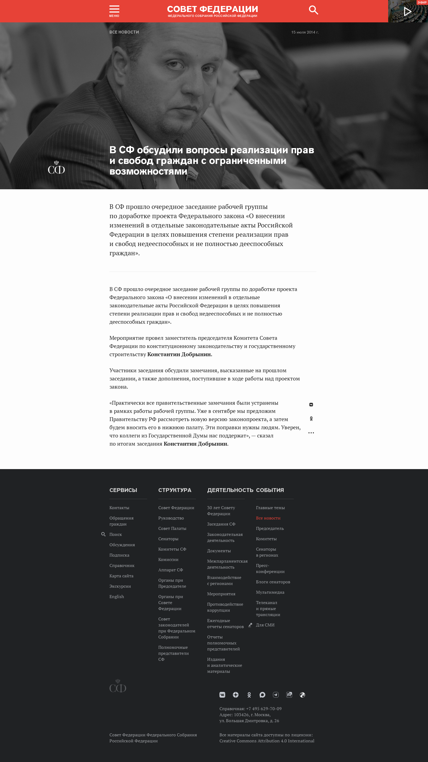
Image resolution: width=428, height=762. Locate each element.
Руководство (171, 518)
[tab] (311, 422)
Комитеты (266, 538)
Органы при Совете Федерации (170, 602)
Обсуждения (122, 544)
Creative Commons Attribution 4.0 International (266, 740)
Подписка (119, 555)
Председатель (270, 528)
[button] (114, 11)
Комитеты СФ (172, 549)
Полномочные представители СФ (173, 653)
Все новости (124, 32)
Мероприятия (221, 593)
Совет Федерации (176, 507)
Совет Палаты (172, 528)
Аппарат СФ (170, 569)
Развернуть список (311, 433)
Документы (219, 550)
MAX (262, 695)
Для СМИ (265, 625)
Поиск (115, 534)
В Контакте (311, 404)
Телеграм (276, 695)
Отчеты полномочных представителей (223, 643)
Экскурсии (120, 586)
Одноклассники (311, 418)
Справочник (122, 565)
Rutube (289, 695)
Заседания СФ (221, 524)
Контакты (119, 507)
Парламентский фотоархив (302, 695)
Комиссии (168, 559)
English (116, 596)
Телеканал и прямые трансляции (268, 608)
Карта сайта (121, 575)
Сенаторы (168, 538)
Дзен (236, 695)
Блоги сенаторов (273, 581)
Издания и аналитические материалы (224, 665)
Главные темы (270, 507)
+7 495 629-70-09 (264, 708)
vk (222, 695)
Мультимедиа (270, 592)
